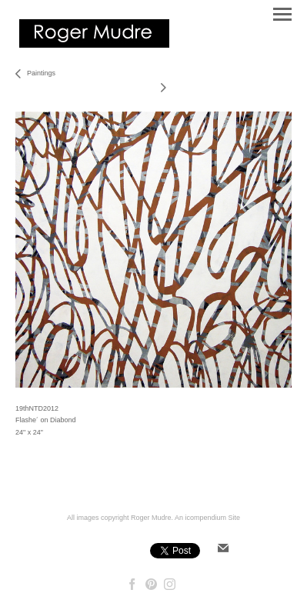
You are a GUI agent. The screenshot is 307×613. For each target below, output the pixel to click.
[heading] (94, 44)
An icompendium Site (207, 517)
